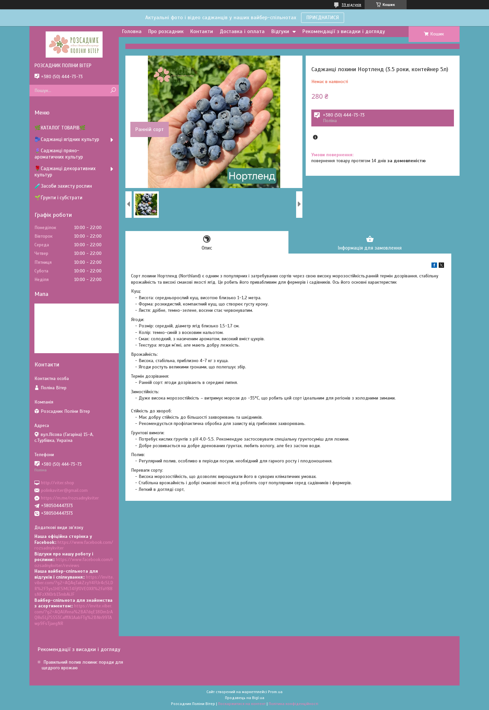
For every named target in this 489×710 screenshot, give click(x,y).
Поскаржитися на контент (242, 703)
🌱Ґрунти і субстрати (58, 198)
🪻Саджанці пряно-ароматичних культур (58, 154)
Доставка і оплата (242, 31)
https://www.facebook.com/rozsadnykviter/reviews (73, 562)
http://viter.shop (57, 482)
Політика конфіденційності (293, 703)
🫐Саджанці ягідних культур (66, 139)
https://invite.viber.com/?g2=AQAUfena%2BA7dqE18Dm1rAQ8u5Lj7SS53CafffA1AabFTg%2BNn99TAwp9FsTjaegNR (73, 614)
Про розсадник (166, 31)
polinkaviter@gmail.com (64, 490)
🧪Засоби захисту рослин (63, 186)
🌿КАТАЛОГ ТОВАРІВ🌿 (60, 128)
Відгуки (280, 31)
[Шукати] (113, 90)
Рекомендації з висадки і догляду (343, 31)
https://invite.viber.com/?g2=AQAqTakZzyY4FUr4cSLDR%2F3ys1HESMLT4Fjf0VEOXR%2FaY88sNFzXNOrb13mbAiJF (74, 585)
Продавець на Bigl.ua (244, 697)
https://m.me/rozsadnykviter (70, 498)
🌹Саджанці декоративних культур (65, 172)
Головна (132, 31)
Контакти (201, 31)
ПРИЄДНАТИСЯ (322, 17)
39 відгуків (351, 4)
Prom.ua (275, 691)
